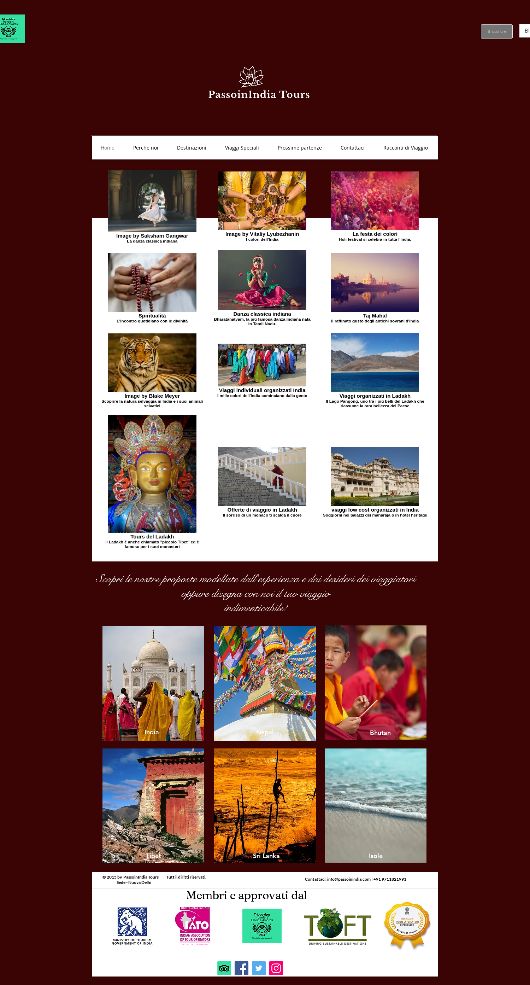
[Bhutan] (380, 733)
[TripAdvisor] (224, 968)
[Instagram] (276, 968)
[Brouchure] (497, 31)
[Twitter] (259, 968)
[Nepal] (265, 732)
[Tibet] (153, 856)
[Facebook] (241, 968)
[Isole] (375, 856)
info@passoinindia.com (349, 879)
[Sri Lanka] (266, 856)
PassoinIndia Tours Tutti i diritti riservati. (164, 877)
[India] (151, 732)
